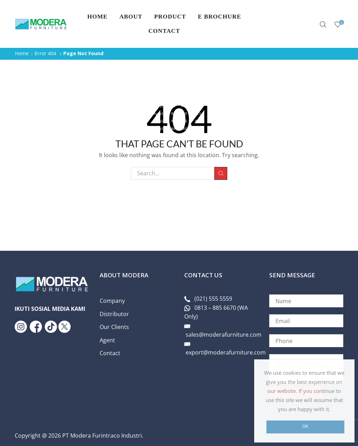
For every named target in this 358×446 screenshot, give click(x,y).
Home (97, 16)
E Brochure (219, 16)
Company (112, 301)
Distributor (114, 314)
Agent (107, 340)
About (131, 16)
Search (221, 173)
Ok (305, 426)
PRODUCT (170, 16)
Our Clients (114, 327)
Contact (164, 31)
